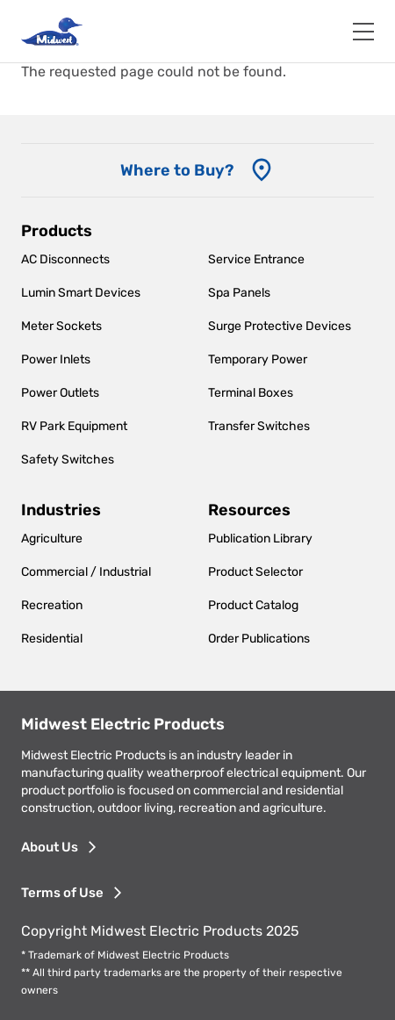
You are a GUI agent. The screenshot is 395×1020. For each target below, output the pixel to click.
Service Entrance (256, 259)
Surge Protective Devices (279, 326)
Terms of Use (62, 893)
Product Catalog (253, 605)
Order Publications (259, 638)
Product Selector (255, 571)
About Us (49, 847)
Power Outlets (60, 392)
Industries (61, 510)
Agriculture (52, 538)
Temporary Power (257, 359)
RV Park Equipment (74, 426)
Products (56, 231)
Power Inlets (55, 359)
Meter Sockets (61, 326)
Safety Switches (67, 459)
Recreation (52, 605)
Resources (249, 510)
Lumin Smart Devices (80, 292)
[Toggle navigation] (363, 31)
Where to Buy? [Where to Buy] (176, 170)
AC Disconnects (65, 259)
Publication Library (260, 538)
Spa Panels (239, 292)
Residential (52, 638)
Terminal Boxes (250, 392)
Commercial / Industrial (86, 571)
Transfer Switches (259, 426)
